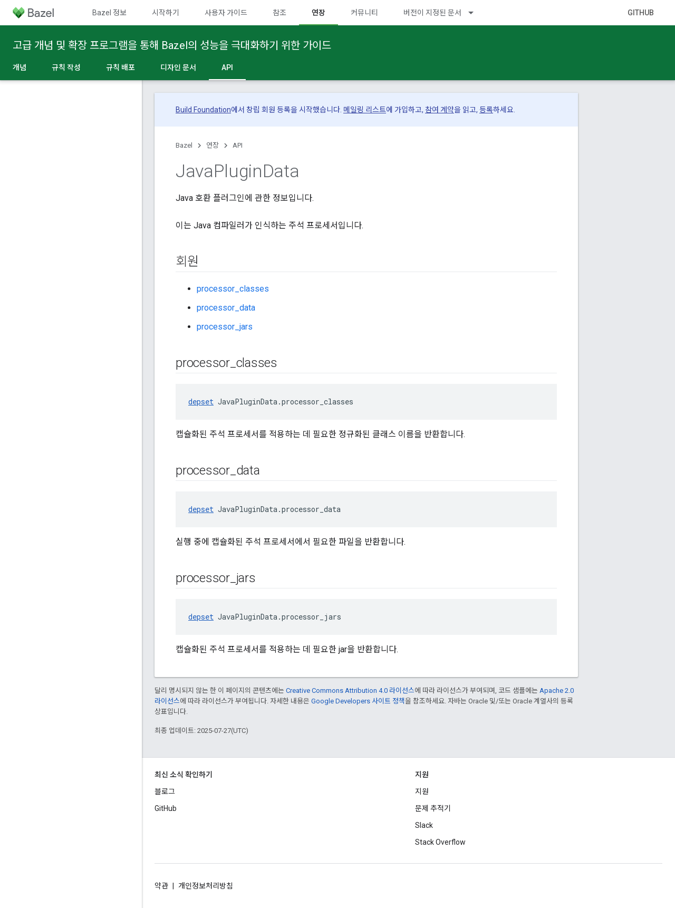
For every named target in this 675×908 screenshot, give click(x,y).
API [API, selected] (227, 67)
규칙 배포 (120, 67)
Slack (424, 825)
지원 (422, 791)
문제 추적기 (433, 808)
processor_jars (225, 327)
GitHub (641, 12)
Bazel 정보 (109, 12)
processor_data (226, 308)
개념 (19, 67)
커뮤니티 (364, 12)
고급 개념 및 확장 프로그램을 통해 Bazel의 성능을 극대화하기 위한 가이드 (172, 45)
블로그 (165, 791)
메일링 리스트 (364, 109)
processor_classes (233, 289)
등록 (486, 109)
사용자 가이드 (226, 12)
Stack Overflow (440, 842)
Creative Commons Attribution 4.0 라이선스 (350, 690)
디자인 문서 (178, 67)
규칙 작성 (66, 67)
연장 (212, 145)
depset (201, 402)
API (238, 145)
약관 (161, 886)
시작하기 (165, 12)
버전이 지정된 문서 (432, 12)
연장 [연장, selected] (318, 12)
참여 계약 (439, 109)
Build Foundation (203, 109)
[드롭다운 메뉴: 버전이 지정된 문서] (475, 12)
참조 (279, 12)
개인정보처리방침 (205, 886)
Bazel (184, 145)
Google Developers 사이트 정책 (358, 701)
